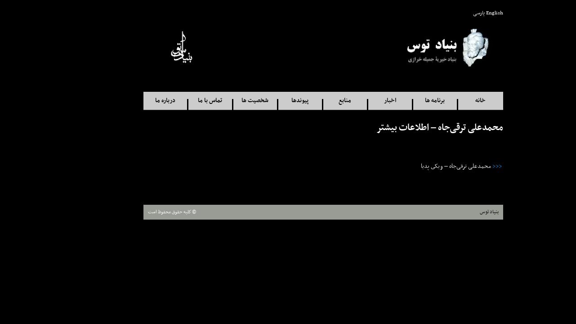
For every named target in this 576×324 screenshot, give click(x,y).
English (459, 13)
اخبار (355, 100)
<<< (462, 166)
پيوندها (264, 100)
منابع (310, 100)
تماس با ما (175, 100)
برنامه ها (400, 100)
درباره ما (130, 100)
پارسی (444, 13)
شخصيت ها (219, 100)
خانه (445, 100)
